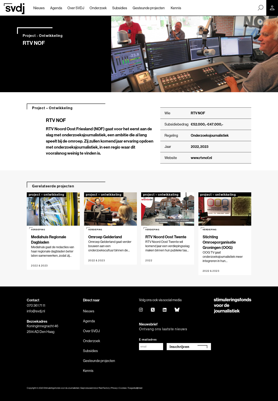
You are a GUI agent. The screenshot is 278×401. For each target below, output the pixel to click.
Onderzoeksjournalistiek (210, 135)
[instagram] (141, 310)
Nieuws (39, 8)
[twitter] (153, 310)
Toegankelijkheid (135, 388)
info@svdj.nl (36, 311)
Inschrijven (180, 346)
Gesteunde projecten (149, 8)
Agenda (56, 8)
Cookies (122, 388)
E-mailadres (148, 339)
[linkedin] (165, 310)
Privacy (114, 388)
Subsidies (119, 8)
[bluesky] (177, 310)
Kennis (176, 8)
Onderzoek (98, 8)
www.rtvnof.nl (201, 157)
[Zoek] (260, 8)
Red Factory (104, 388)
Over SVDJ (75, 8)
